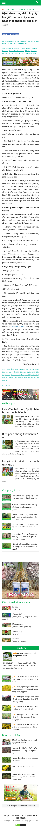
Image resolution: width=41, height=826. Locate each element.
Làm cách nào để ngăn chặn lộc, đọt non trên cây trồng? (20, 708)
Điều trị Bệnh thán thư (9, 378)
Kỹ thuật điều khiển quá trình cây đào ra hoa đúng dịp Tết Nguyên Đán (19, 750)
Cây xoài (9, 43)
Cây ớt (17, 41)
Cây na (15, 43)
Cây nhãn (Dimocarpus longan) (15, 639)
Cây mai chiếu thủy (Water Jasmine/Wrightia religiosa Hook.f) (19, 616)
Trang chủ (7, 815)
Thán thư (35, 48)
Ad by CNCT (35, 58)
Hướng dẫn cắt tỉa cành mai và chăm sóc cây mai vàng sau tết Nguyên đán (18, 776)
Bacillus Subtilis (18, 326)
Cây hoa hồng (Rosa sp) (12, 632)
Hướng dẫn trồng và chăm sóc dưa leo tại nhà (20, 759)
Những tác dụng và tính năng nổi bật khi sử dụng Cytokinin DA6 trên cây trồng (20, 698)
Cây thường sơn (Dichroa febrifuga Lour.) (16, 625)
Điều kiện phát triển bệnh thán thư (14, 372)
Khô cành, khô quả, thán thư (22, 48)
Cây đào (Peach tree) (11, 608)
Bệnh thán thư (20, 369)
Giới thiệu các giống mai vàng (18, 768)
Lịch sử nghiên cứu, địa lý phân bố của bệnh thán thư (20, 410)
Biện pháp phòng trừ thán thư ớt (20, 435)
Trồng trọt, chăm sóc (26, 10)
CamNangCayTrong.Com (20, 3)
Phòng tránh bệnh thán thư (29, 375)
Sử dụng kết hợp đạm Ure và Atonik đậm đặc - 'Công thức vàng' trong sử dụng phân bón (20, 689)
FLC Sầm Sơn (6, 385)
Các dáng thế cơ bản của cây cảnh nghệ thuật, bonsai (19, 741)
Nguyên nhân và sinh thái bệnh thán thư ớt (20, 463)
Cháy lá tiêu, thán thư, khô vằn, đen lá (25, 53)
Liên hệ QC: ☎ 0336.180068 (11, 34)
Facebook (16, 815)
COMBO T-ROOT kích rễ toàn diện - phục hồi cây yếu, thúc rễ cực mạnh (20, 679)
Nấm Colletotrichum (31, 369)
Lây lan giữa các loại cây (12, 375)
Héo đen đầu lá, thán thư (16, 51)
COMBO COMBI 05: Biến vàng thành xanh (20, 656)
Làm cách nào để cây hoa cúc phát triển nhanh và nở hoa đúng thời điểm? (20, 726)
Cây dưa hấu (24, 41)
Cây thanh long (22, 43)
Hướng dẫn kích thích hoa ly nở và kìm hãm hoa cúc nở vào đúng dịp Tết (20, 716)
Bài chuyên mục (11, 10)
